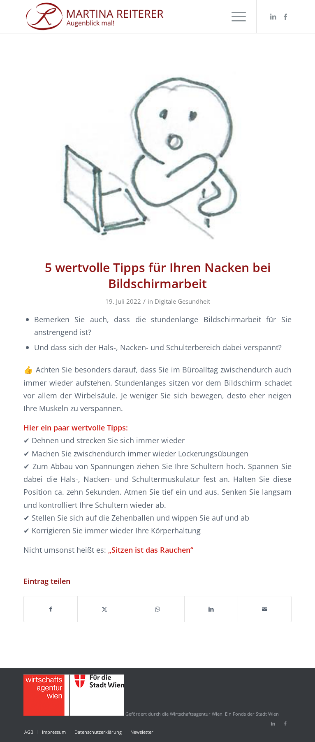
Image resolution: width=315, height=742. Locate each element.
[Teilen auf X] (104, 609)
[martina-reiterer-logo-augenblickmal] (130, 16)
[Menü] (234, 16)
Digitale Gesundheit (182, 301)
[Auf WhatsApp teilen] (157, 609)
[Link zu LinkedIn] (273, 16)
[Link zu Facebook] (285, 16)
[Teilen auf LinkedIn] (211, 609)
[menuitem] (234, 16)
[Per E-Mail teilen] (264, 609)
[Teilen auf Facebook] (50, 609)
